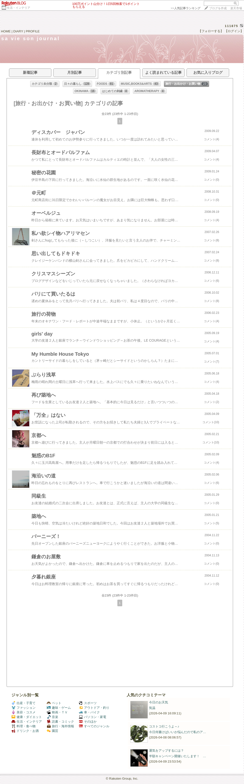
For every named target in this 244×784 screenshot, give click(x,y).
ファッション (23, 707)
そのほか (88, 721)
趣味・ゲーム (59, 707)
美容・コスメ (23, 712)
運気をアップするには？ (166, 750)
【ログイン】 (234, 31)
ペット (54, 703)
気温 (152, 708)
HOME (6, 31)
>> (185, 8)
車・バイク (89, 712)
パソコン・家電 (92, 717)
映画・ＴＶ (57, 712)
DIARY (18, 31)
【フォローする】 (211, 31)
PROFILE (33, 31)
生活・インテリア (18, 7)
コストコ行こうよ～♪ (164, 726)
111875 (231, 26)
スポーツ (88, 703)
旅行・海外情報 (60, 726)
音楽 (52, 717)
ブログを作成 (218, 8)
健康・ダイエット (26, 717)
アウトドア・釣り (94, 707)
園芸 (52, 731)
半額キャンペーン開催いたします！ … (177, 756)
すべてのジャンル (94, 726)
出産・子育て (23, 703)
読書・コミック (60, 721)
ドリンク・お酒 (25, 731)
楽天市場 (236, 8)
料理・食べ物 (23, 726)
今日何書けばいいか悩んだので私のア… (177, 732)
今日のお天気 (158, 702)
